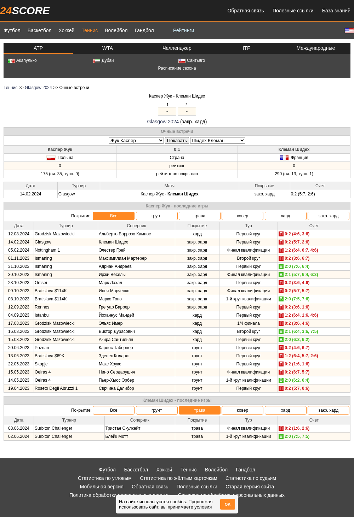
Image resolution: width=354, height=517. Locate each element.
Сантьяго (191, 60)
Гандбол (144, 30)
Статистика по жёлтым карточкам (178, 478)
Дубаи (103, 60)
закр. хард (329, 215)
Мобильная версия (102, 486)
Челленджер (177, 48)
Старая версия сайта (249, 486)
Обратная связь (245, 10)
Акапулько (22, 60)
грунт (157, 215)
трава (199, 215)
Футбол (12, 30)
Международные (316, 48)
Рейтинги (183, 30)
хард (285, 215)
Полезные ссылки (293, 10)
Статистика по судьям (250, 478)
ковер (242, 215)
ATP (38, 48)
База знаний (336, 10)
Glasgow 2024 (38, 87)
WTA (107, 48)
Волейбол (116, 30)
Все (114, 215)
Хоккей (66, 30)
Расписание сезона (177, 68)
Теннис (89, 30)
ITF (246, 48)
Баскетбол (40, 30)
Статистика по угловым (105, 478)
